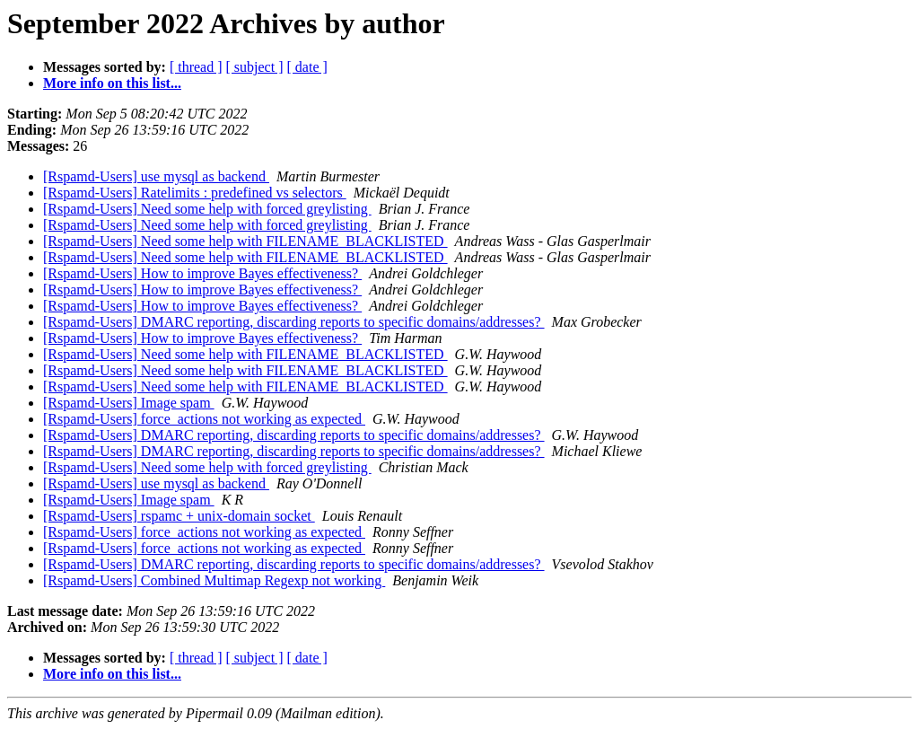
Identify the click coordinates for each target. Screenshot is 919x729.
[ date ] (307, 67)
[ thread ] (196, 67)
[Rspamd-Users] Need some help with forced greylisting (207, 208)
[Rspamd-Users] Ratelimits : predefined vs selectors (194, 192)
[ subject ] (255, 67)
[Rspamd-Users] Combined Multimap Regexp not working (214, 580)
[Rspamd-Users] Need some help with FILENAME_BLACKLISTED (245, 241)
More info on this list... (112, 83)
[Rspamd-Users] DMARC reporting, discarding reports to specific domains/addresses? (294, 321)
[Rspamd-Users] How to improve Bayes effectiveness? (202, 273)
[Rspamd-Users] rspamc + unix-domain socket (179, 515)
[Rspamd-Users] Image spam (128, 402)
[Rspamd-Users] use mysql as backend (156, 176)
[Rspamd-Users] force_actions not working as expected (204, 418)
